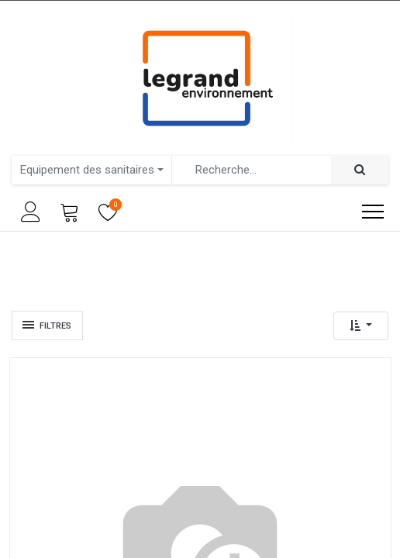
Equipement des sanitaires (87, 170)
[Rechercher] (359, 170)
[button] (360, 326)
